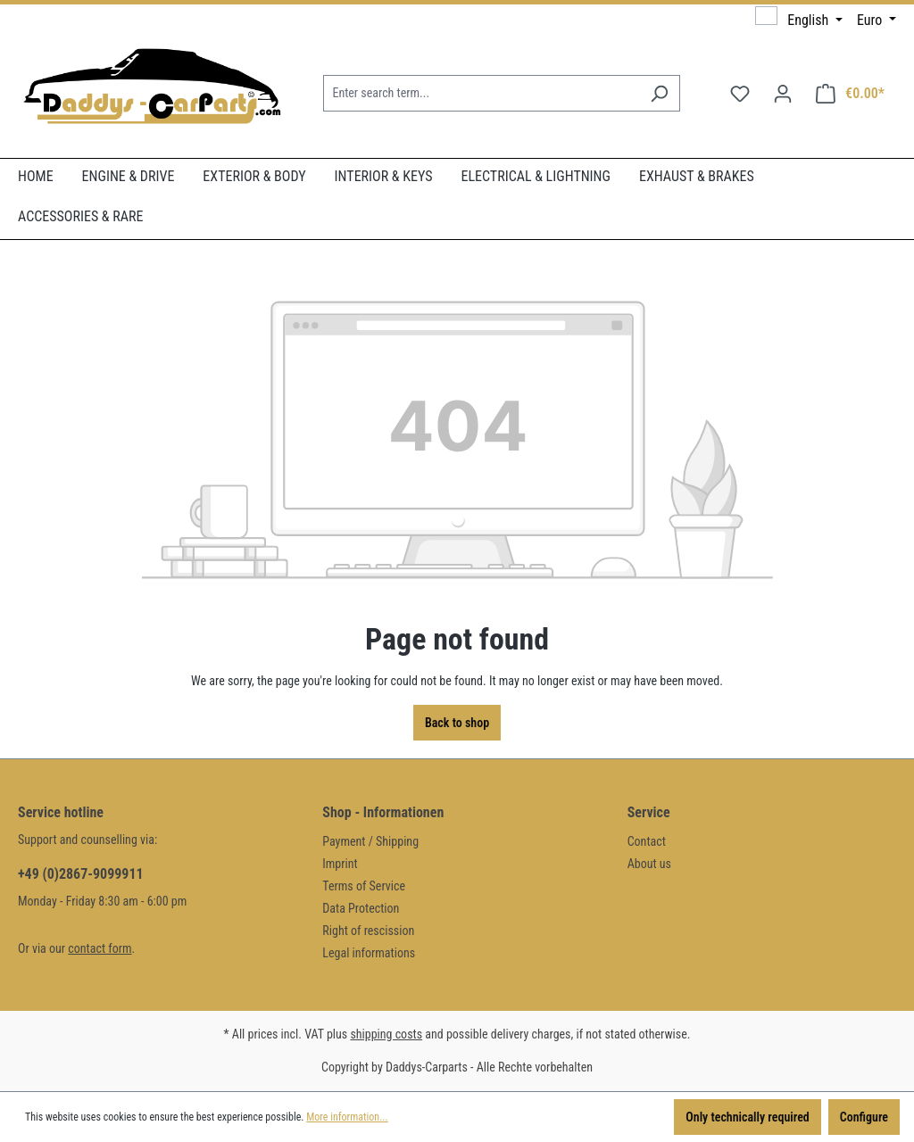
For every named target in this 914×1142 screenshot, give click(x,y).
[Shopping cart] (850, 94)
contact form (99, 948)
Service (648, 812)
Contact (646, 841)
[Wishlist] (740, 94)
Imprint (339, 863)
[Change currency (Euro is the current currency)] (876, 20)
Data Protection (360, 908)
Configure (864, 1117)
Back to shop (457, 723)
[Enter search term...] (481, 93)
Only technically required (747, 1117)
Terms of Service (363, 886)
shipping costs (386, 1034)
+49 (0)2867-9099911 (81, 873)
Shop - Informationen (383, 812)
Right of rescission (368, 930)
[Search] (659, 93)
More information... (346, 1117)
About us (649, 863)
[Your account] (782, 94)
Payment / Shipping (370, 841)
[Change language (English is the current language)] (799, 20)
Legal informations (368, 953)
